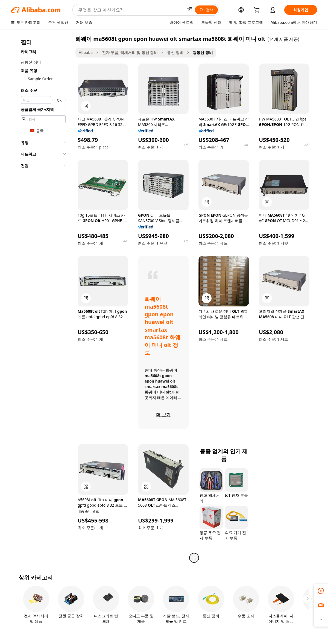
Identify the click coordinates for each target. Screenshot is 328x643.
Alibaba (86, 52)
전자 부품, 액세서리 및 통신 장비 (130, 52)
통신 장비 (175, 52)
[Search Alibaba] (130, 10)
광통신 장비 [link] (203, 52)
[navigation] (41, 299)
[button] (189, 9)
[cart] (258, 10)
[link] (321, 591)
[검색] (206, 9)
